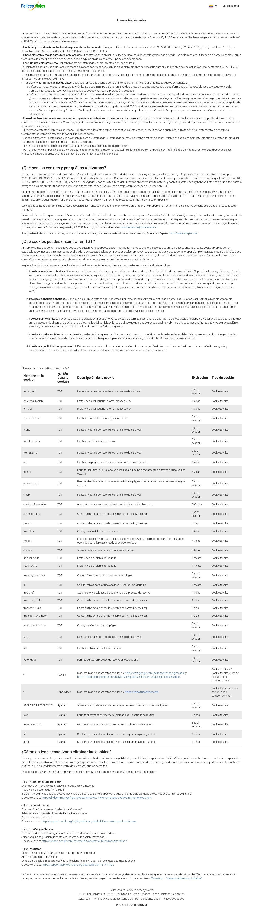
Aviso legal (84, 898)
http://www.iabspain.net (183, 233)
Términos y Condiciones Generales (113, 898)
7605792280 (177, 894)
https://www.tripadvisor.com (141, 691)
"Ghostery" (157, 878)
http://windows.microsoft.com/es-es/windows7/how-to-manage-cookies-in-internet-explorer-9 (97, 797)
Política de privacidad (147, 898)
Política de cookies (173, 898)
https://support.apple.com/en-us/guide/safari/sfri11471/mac (78, 864)
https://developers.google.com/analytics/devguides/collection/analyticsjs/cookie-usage (128, 676)
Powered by (131, 904)
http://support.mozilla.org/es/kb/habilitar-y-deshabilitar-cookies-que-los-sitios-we (89, 821)
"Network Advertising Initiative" (184, 878)
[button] (213, 5)
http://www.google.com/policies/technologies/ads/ (155, 673)
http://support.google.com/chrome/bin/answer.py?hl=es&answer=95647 (84, 840)
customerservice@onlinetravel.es (138, 227)
